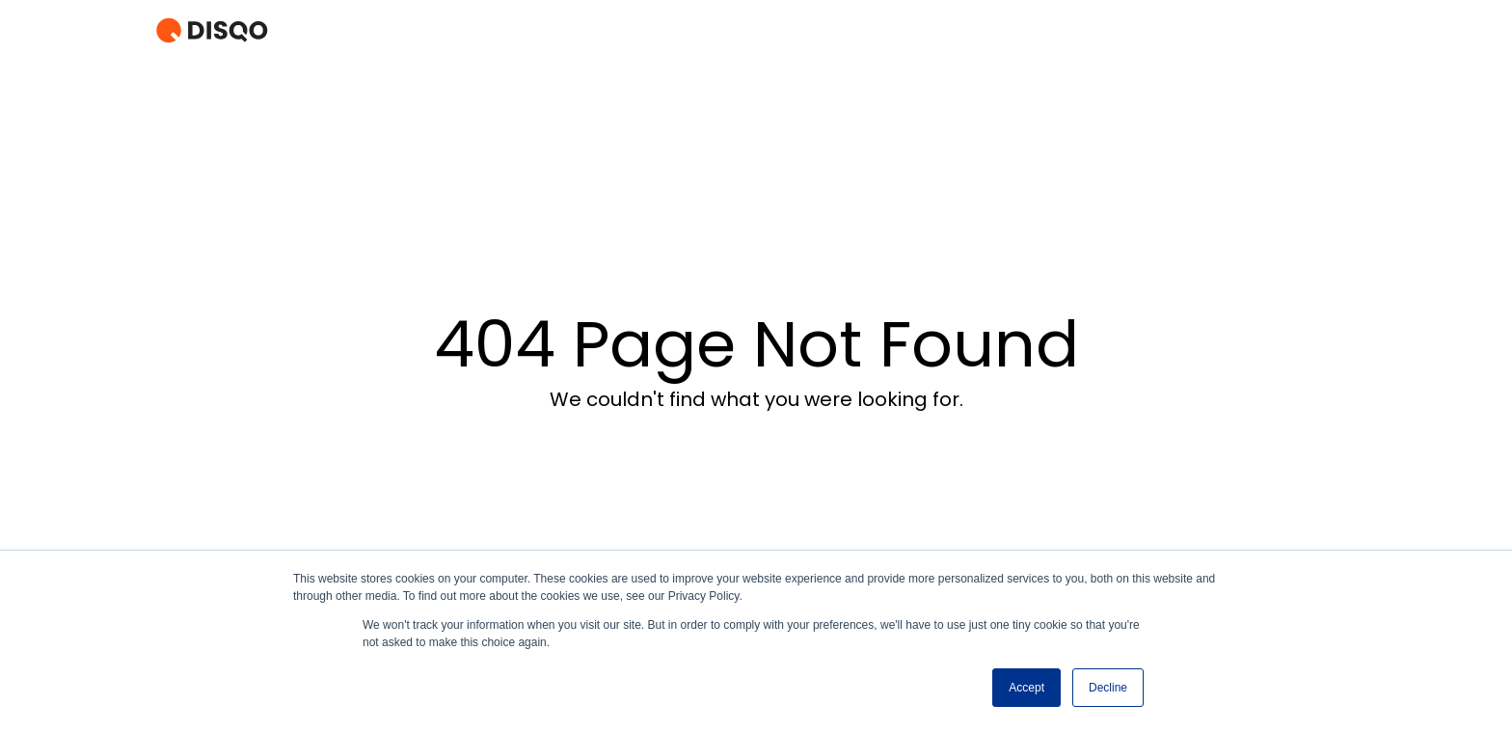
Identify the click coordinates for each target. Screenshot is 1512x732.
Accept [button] (1026, 687)
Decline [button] (1108, 687)
